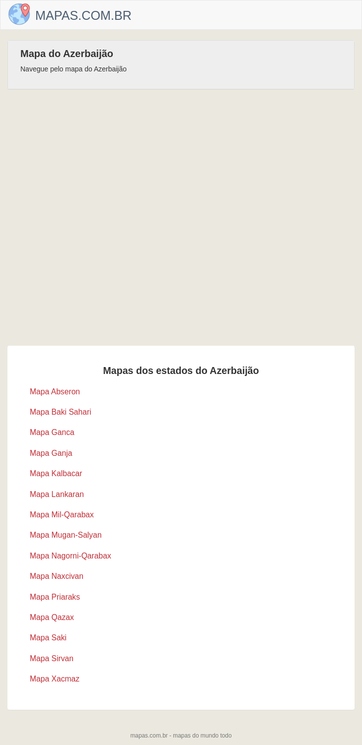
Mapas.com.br (83, 15)
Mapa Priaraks (55, 597)
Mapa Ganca (52, 432)
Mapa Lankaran (57, 494)
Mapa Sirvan (51, 658)
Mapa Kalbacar (56, 473)
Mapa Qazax (52, 617)
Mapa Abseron (55, 391)
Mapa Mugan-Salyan (66, 535)
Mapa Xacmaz (54, 679)
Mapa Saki (48, 637)
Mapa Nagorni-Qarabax (70, 556)
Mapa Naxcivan (56, 576)
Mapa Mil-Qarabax (62, 514)
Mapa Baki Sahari (60, 412)
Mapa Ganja (51, 453)
